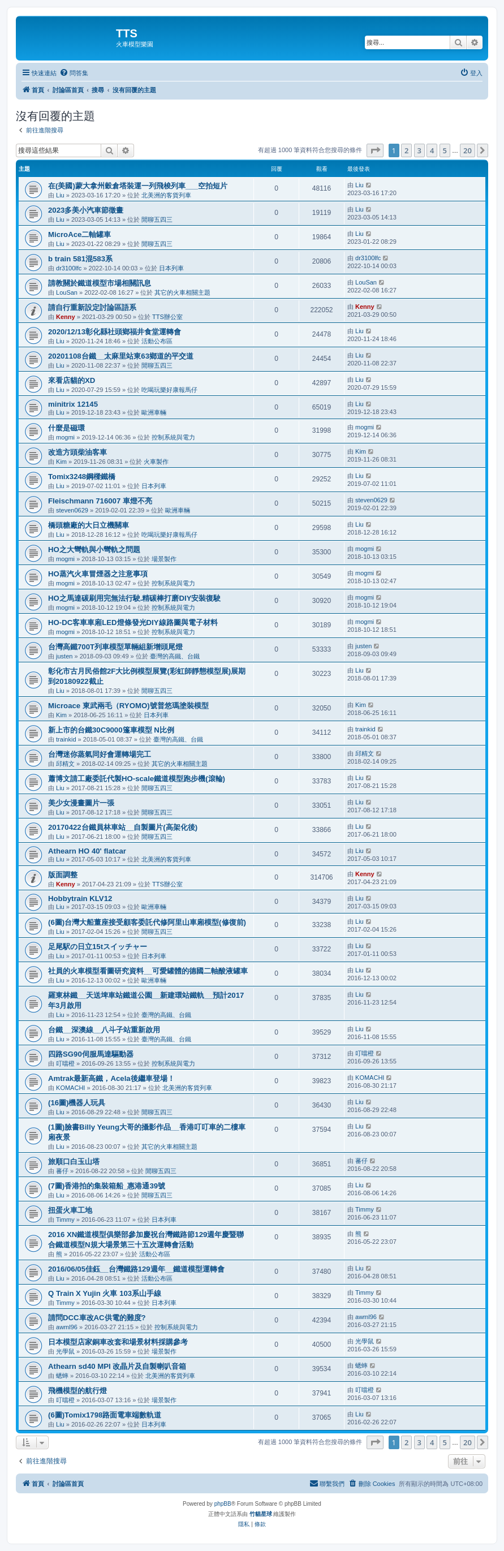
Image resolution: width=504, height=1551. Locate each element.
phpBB (222, 1504)
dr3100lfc (68, 268)
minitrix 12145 (73, 404)
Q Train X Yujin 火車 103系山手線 (104, 1293)
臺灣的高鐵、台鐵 (175, 656)
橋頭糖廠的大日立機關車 (88, 525)
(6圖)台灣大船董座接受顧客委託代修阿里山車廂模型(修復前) (147, 922)
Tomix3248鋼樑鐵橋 (81, 476)
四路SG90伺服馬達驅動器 (90, 1054)
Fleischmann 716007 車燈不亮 (100, 501)
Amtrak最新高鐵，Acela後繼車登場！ (111, 1078)
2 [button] (406, 150)
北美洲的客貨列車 (166, 195)
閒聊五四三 (157, 219)
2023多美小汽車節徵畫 (85, 210)
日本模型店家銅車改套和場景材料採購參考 (118, 1342)
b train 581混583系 (80, 259)
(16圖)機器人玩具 (76, 1102)
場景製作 (164, 558)
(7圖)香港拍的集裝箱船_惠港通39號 (106, 1186)
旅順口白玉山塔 (74, 1161)
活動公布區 (157, 341)
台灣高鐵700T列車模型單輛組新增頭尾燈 (115, 647)
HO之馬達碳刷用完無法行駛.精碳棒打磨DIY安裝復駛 (134, 598)
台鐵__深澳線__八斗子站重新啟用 (104, 1030)
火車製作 (156, 461)
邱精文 (65, 763)
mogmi (65, 437)
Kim (61, 461)
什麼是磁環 (66, 428)
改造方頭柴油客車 (77, 452)
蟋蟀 (62, 1375)
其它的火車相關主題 (182, 292)
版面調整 (62, 875)
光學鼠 (65, 1351)
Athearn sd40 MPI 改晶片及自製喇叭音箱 (117, 1366)
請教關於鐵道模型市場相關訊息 (99, 283)
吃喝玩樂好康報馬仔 (169, 389)
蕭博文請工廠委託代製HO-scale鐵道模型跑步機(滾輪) (136, 778)
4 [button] (432, 150)
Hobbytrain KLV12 (80, 898)
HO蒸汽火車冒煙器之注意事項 (98, 574)
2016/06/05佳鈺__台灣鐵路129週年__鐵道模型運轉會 (136, 1269)
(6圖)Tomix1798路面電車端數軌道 (104, 1415)
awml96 (66, 1327)
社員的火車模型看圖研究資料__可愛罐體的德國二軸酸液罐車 (148, 971)
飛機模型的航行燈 (77, 1390)
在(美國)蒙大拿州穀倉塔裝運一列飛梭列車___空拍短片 (137, 186)
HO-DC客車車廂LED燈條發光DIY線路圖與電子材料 (133, 622)
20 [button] (467, 150)
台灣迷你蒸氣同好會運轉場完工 (99, 754)
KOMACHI (70, 1087)
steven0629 (72, 510)
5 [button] (445, 150)
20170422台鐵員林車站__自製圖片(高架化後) (122, 827)
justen (64, 656)
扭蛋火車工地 (70, 1210)
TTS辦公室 (167, 316)
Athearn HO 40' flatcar (87, 851)
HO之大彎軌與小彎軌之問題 (94, 549)
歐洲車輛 (153, 412)
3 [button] (419, 150)
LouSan (66, 292)
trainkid (66, 739)
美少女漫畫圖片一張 (81, 803)
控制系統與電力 (173, 437)
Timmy (65, 1219)
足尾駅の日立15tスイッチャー (97, 946)
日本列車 (171, 268)
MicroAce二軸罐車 (79, 234)
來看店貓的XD (71, 380)
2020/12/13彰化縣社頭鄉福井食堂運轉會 (114, 332)
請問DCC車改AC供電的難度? (97, 1317)
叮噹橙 (65, 1063)
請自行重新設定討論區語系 (92, 307)
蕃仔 (62, 1170)
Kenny (65, 316)
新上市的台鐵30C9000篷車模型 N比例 (111, 730)
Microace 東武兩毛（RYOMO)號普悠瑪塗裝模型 (128, 705)
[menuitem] (73, 73)
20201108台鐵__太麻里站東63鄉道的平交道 (120, 356)
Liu (60, 195)
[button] (375, 150)
